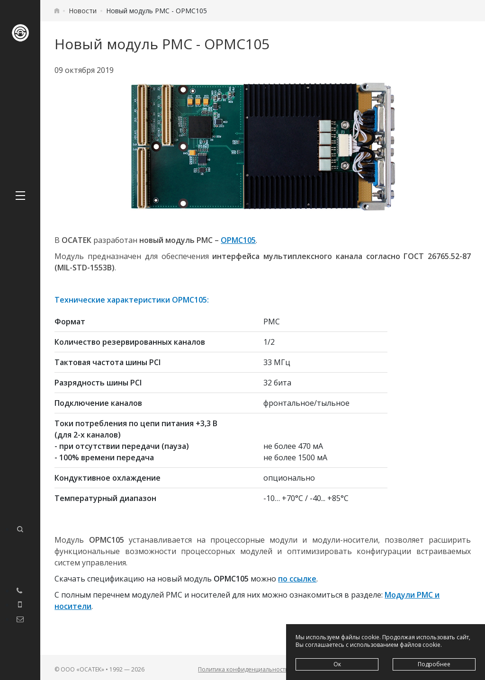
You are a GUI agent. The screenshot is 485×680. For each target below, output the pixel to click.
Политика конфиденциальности (243, 669)
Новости (83, 10)
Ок (337, 664)
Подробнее (434, 664)
